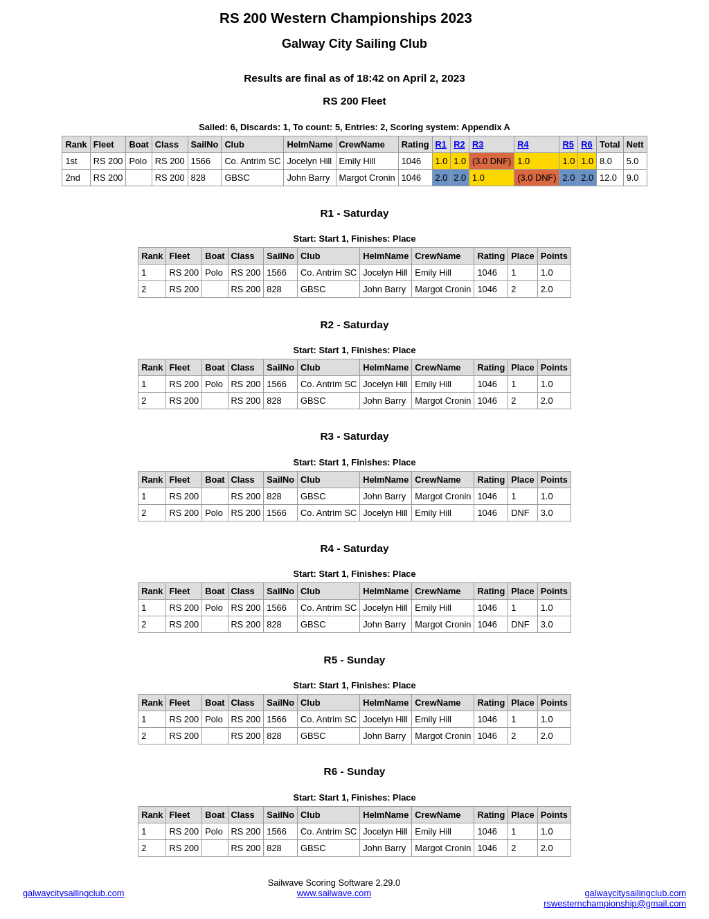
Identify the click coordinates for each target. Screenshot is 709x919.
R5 (567, 144)
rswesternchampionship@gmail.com (615, 903)
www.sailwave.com (334, 893)
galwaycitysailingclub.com (74, 893)
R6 (586, 144)
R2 (459, 144)
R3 (477, 144)
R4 (522, 144)
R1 (441, 144)
